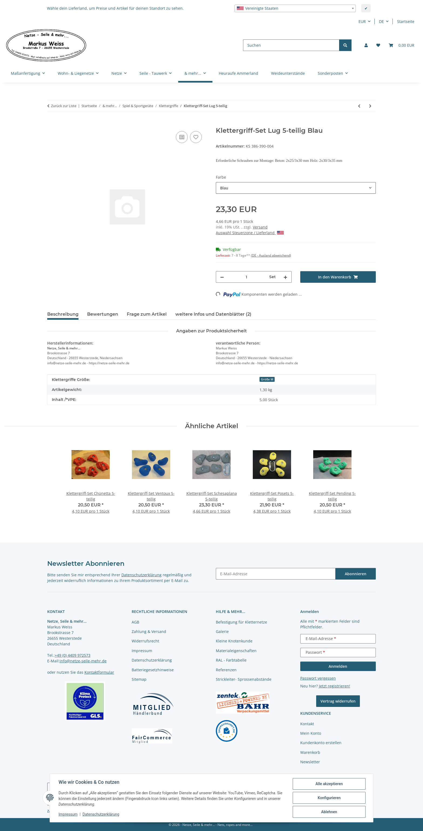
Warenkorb (310, 752)
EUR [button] (362, 21)
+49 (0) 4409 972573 (72, 655)
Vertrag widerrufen (338, 701)
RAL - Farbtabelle (231, 660)
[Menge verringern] (222, 276)
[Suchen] (291, 45)
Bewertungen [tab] (102, 314)
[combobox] (295, 8)
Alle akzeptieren (329, 784)
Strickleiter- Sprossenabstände (243, 679)
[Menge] (246, 276)
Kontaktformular (99, 672)
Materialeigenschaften (236, 650)
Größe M (267, 379)
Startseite (405, 21)
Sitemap (139, 679)
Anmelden (338, 666)
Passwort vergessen (318, 678)
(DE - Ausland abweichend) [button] (271, 255)
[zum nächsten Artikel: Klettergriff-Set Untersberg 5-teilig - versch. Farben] (370, 106)
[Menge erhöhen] (285, 276)
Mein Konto (310, 733)
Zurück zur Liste (63, 105)
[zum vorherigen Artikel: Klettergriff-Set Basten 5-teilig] (359, 106)
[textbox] (295, 8)
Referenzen (226, 669)
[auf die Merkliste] (196, 137)
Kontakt (307, 723)
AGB (135, 622)
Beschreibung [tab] (63, 314)
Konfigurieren (329, 798)
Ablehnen (329, 812)
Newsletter (310, 761)
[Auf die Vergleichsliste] (182, 137)
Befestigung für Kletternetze (241, 622)
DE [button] (381, 21)
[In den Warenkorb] (51, 124)
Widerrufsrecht (145, 640)
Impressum (68, 814)
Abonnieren (355, 573)
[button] (366, 45)
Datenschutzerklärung (101, 814)
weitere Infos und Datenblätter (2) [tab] (213, 314)
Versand (260, 227)
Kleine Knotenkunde (234, 640)
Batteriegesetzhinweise (153, 669)
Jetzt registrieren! (334, 686)
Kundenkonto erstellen (321, 742)
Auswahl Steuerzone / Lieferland (250, 232)
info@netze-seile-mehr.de (83, 660)
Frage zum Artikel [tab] (147, 314)
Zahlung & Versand (149, 631)
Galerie (222, 631)
